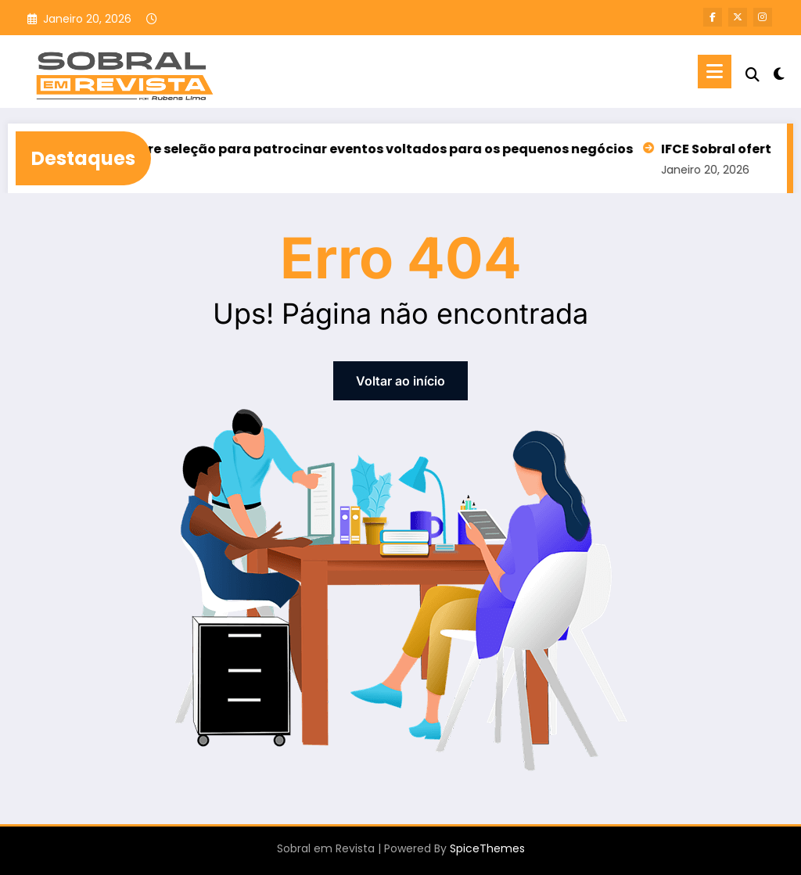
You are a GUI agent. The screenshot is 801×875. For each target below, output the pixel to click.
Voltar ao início (400, 381)
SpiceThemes (487, 848)
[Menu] (714, 71)
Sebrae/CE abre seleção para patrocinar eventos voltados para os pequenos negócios (352, 149)
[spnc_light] (779, 72)
